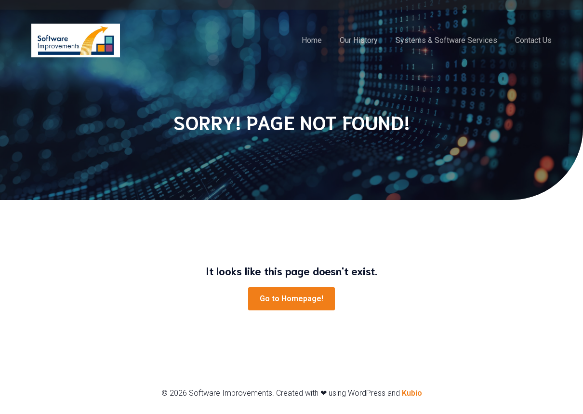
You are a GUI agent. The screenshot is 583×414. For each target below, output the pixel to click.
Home (312, 40)
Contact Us (533, 40)
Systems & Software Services (446, 40)
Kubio (412, 393)
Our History (359, 40)
